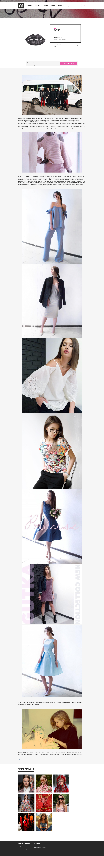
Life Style (37, 5)
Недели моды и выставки (40, 847)
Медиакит (36, 849)
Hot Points (61, 5)
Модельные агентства (24, 845)
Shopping (45, 5)
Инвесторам (37, 845)
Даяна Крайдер (58, 37)
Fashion (29, 5)
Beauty (53, 5)
